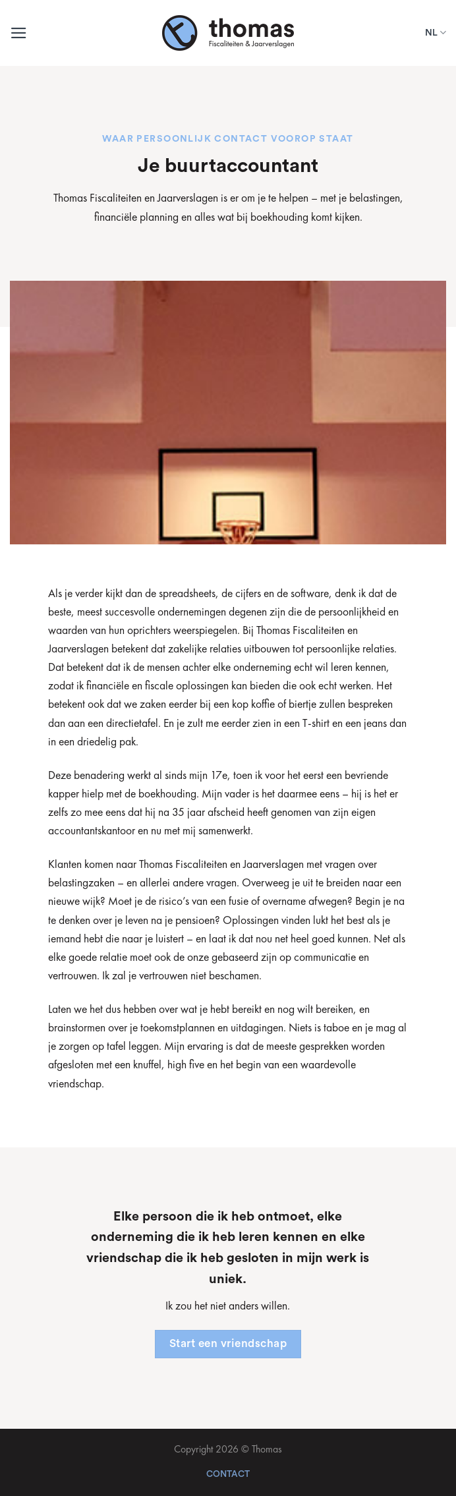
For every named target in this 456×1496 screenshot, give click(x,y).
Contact (228, 1474)
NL (435, 32)
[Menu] (19, 33)
